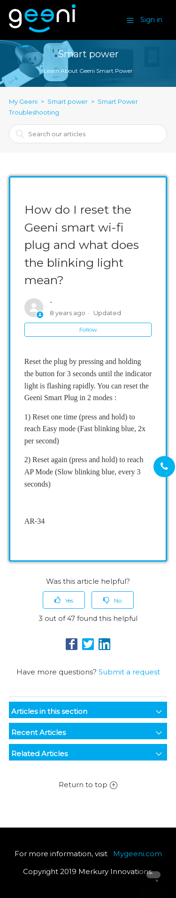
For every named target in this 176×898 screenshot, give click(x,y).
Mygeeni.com (137, 853)
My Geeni (23, 101)
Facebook (71, 644)
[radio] (64, 600)
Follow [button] (88, 329)
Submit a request (129, 671)
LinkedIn (104, 644)
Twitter (88, 644)
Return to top (88, 784)
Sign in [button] (151, 19)
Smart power (67, 101)
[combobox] (88, 133)
